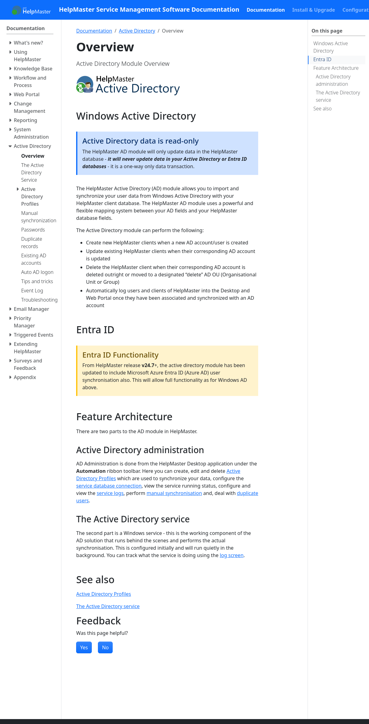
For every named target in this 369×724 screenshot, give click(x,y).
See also (322, 108)
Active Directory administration (333, 80)
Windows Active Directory (330, 47)
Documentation (94, 30)
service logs (110, 493)
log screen (231, 555)
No (105, 647)
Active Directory (137, 30)
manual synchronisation (174, 493)
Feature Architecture (336, 68)
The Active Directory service (338, 96)
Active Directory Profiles (103, 594)
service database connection (109, 485)
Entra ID (322, 59)
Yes (84, 647)
